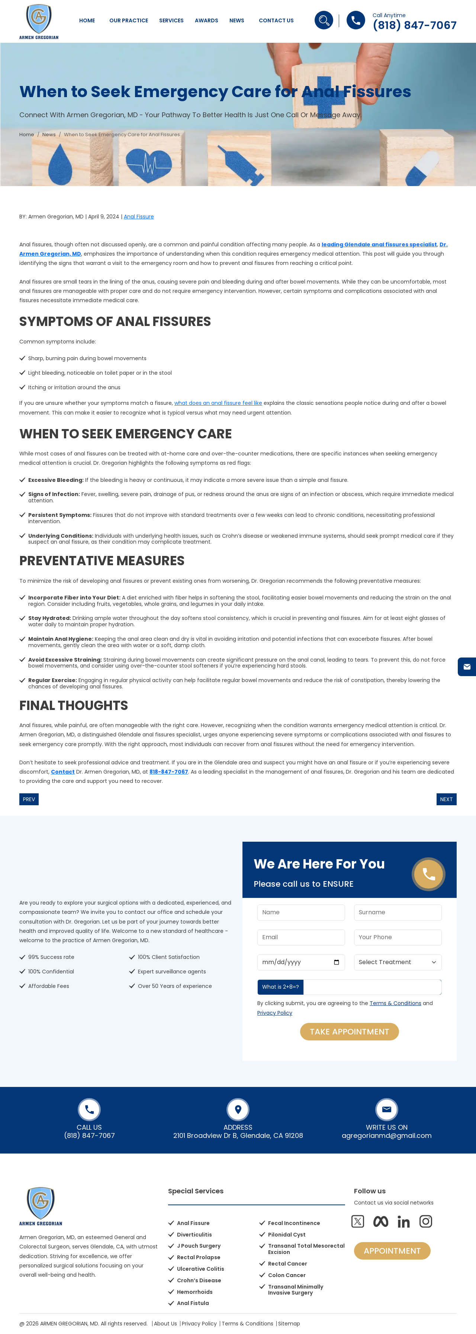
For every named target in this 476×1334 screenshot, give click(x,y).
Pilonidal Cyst (287, 1234)
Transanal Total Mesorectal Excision (306, 1249)
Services (171, 20)
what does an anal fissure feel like (218, 403)
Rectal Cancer (287, 1263)
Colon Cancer (287, 1275)
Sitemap (289, 1323)
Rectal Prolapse (199, 1257)
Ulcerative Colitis (200, 1269)
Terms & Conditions (395, 1003)
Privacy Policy (274, 1013)
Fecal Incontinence (294, 1223)
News (236, 20)
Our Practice (128, 20)
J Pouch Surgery (199, 1246)
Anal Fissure (139, 216)
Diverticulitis (194, 1234)
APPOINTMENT (392, 1251)
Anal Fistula (193, 1303)
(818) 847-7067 (415, 25)
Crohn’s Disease (199, 1280)
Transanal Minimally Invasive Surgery (295, 1290)
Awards (206, 20)
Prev (29, 799)
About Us (165, 1323)
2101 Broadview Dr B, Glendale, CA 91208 (238, 1135)
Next (446, 799)
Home (87, 20)
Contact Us (276, 20)
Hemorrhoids (195, 1292)
